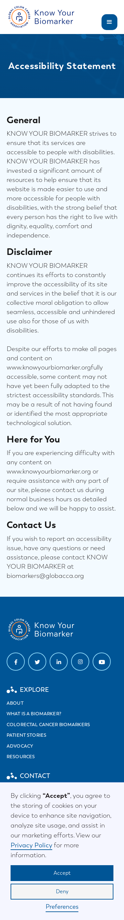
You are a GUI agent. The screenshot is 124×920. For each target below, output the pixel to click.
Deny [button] (62, 891)
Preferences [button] (62, 906)
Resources (21, 757)
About (15, 703)
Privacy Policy (31, 845)
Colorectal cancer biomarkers (48, 724)
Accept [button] (62, 872)
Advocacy (20, 746)
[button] (109, 22)
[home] (42, 17)
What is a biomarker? (34, 714)
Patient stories (26, 735)
